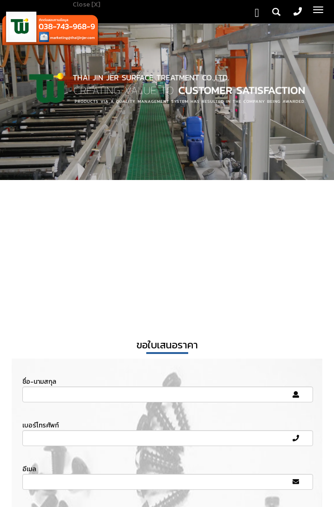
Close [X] (86, 4)
